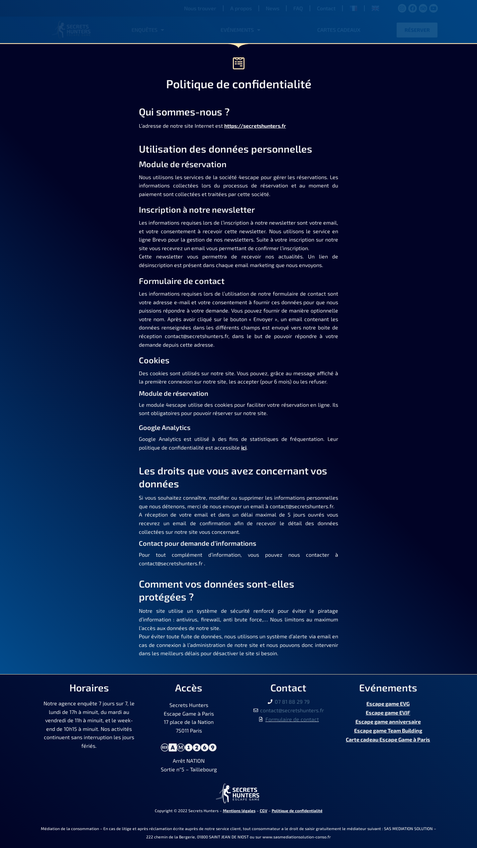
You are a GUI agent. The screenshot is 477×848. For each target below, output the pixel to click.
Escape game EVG (388, 703)
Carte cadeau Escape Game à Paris (388, 737)
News (272, 8)
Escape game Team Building (388, 729)
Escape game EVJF (388, 712)
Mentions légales (239, 810)
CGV (263, 810)
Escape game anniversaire (388, 720)
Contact (326, 8)
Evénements (240, 30)
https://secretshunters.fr (257, 125)
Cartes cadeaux (338, 30)
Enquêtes (148, 30)
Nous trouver (200, 8)
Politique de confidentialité (297, 810)
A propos (241, 8)
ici (243, 447)
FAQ (298, 8)
